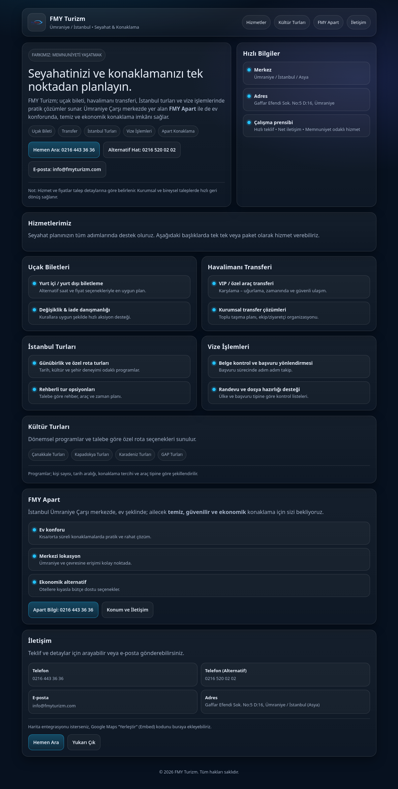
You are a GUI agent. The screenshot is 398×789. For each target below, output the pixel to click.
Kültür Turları (291, 22)
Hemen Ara (46, 742)
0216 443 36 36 (48, 678)
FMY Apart (328, 22)
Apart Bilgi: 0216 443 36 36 (63, 609)
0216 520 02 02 (220, 678)
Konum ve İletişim (127, 609)
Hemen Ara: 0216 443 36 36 (64, 149)
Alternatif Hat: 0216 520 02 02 (142, 149)
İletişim (358, 22)
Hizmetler (256, 22)
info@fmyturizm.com (54, 706)
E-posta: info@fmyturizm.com (67, 169)
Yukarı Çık (83, 742)
